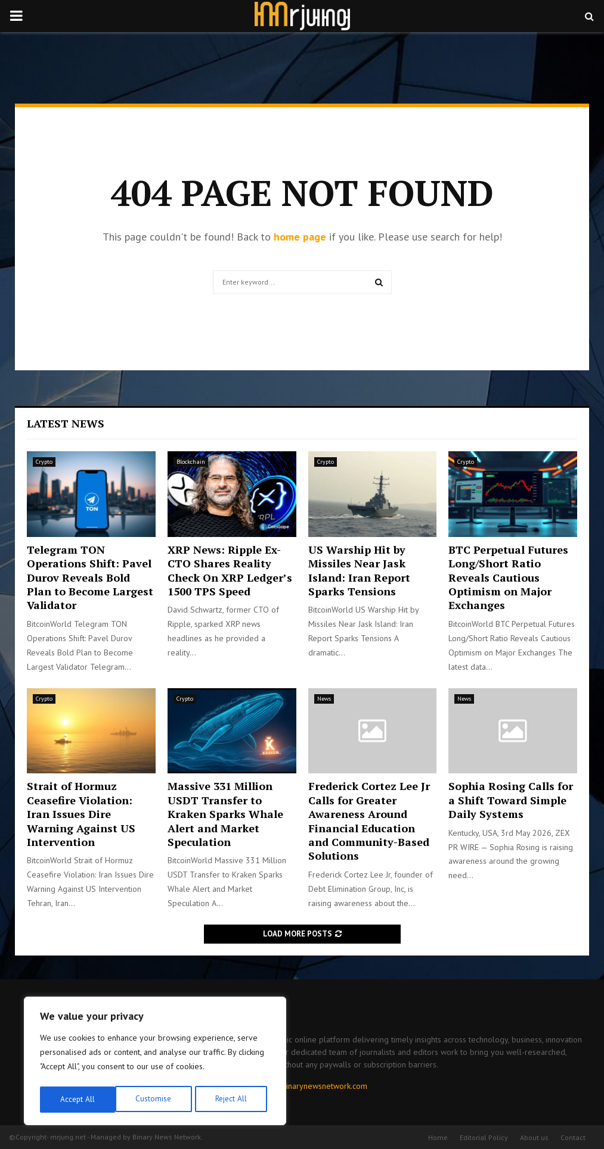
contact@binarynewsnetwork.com (307, 1086)
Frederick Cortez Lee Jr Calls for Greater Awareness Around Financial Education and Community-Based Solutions (369, 821)
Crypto (44, 462)
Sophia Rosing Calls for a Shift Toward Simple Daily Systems (510, 800)
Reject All (155, 1099)
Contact (573, 1137)
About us (534, 1137)
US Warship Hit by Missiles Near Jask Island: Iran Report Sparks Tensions (359, 570)
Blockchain (190, 462)
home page (300, 236)
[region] (155, 1062)
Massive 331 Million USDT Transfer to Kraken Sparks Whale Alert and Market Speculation (225, 814)
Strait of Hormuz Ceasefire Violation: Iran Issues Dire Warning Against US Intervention (81, 814)
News (324, 698)
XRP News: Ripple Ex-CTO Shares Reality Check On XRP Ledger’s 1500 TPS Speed (230, 570)
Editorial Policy (484, 1137)
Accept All (233, 1099)
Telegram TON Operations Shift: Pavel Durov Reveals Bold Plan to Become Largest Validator (90, 577)
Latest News (65, 423)
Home (438, 1137)
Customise (77, 1099)
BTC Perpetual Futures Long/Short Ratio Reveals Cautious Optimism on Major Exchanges (508, 577)
